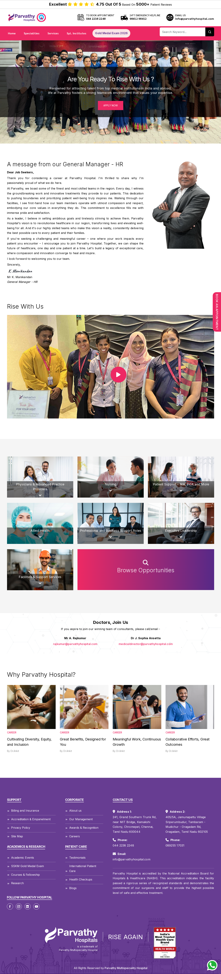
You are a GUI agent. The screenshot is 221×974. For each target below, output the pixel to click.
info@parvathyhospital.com (131, 859)
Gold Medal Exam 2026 (111, 33)
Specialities (32, 33)
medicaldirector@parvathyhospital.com (146, 644)
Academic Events (20, 858)
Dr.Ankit (15, 750)
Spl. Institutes (76, 33)
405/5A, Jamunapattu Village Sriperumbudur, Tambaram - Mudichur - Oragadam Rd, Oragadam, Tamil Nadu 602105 (187, 824)
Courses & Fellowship (23, 875)
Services (53, 33)
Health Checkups (78, 880)
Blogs (71, 888)
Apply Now (110, 105)
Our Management (79, 819)
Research (15, 883)
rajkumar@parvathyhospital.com (75, 644)
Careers (72, 836)
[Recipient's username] (183, 31)
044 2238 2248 (95, 18)
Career (11, 732)
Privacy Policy (18, 828)
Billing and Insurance (23, 811)
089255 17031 (175, 845)
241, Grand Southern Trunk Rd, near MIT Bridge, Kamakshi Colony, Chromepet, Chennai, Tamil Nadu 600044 (135, 824)
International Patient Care (80, 868)
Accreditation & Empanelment (29, 819)
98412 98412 (138, 18)
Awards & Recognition (81, 828)
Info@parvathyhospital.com (194, 18)
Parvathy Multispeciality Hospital (125, 968)
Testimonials (75, 858)
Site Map (15, 836)
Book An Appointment (217, 312)
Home (12, 33)
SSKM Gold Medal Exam (25, 866)
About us (73, 811)
